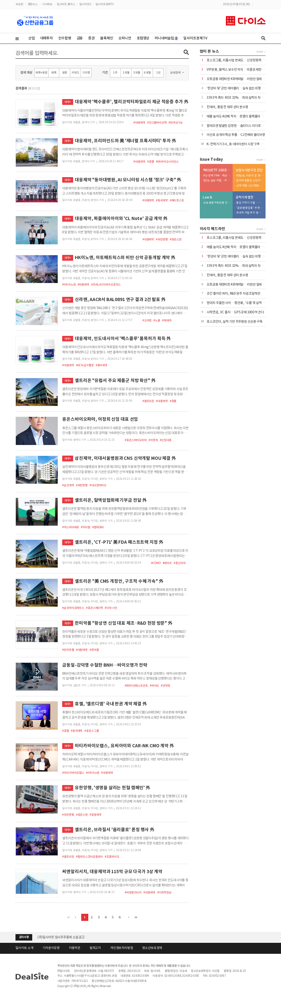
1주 (115, 72)
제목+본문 (41, 72)
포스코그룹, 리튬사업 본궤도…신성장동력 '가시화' (239, 60)
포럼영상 (143, 38)
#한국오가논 (176, 122)
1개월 (126, 72)
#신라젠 (146, 320)
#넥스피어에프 (70, 527)
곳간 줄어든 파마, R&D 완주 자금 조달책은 (233, 293)
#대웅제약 (139, 122)
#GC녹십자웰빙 (85, 365)
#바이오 (154, 685)
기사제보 (47, 4)
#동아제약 (101, 365)
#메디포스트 (177, 200)
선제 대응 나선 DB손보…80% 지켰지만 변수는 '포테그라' (249, 185)
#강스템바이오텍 (157, 122)
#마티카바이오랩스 (73, 772)
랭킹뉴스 (33, 4)
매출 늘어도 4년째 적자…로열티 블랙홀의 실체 (236, 116)
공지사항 (24, 937)
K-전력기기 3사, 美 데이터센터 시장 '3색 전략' (236, 144)
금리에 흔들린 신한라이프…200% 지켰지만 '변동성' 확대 (249, 180)
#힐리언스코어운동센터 (89, 856)
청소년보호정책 (152, 948)
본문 (64, 72)
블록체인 (106, 38)
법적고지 (95, 948)
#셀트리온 (148, 401)
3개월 (136, 72)
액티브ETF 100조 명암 (216, 170)
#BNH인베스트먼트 (136, 685)
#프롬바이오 (112, 856)
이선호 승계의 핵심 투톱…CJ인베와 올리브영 (236, 135)
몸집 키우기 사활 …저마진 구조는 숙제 (249, 202)
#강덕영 (165, 685)
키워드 (75, 72)
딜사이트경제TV (104, 4)
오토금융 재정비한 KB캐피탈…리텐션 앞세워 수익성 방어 (243, 79)
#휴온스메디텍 (94, 608)
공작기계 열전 (244, 197)
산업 (31, 38)
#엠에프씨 (98, 527)
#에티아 (167, 563)
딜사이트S (85, 4)
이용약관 (74, 948)
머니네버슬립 (166, 38)
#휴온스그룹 (91, 730)
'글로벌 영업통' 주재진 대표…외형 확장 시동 (249, 208)
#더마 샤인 (111, 608)
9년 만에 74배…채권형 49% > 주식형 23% (216, 175)
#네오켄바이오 (98, 485)
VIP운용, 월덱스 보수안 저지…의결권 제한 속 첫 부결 (241, 69)
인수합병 (64, 38)
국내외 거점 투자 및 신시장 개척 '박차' (249, 212)
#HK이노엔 (68, 284)
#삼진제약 (68, 485)
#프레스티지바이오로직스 (106, 284)
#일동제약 (95, 814)
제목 (53, 72)
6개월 (147, 72)
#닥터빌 (85, 527)
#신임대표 (165, 440)
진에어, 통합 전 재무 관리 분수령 (227, 107)
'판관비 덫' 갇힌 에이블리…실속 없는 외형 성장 (237, 88)
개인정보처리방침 (121, 948)
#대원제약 (82, 649)
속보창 (19, 4)
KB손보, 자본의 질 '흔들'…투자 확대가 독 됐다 (249, 175)
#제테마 (166, 320)
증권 (91, 38)
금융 (80, 38)
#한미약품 (68, 649)
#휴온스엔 (175, 239)
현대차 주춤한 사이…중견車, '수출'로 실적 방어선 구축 (242, 303)
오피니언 (124, 38)
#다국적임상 (164, 892)
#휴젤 (150, 161)
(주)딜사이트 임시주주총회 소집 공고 (60, 937)
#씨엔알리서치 (133, 892)
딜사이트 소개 (24, 948)
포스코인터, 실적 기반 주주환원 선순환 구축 (234, 321)
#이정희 (153, 440)
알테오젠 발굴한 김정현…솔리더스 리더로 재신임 (238, 126)
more (259, 51)
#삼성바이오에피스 (73, 608)
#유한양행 (162, 239)
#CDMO (155, 563)
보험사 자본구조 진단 (249, 170)
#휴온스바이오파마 (136, 440)
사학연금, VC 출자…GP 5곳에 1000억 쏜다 (235, 312)
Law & (207, 197)
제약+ (67, 102)
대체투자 (46, 38)
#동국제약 (162, 200)
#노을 (156, 320)
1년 (158, 72)
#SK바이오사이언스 (167, 161)
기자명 (86, 72)
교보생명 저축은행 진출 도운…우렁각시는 (216, 202)
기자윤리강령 (51, 948)
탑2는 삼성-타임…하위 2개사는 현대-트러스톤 (216, 180)
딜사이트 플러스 (66, 4)
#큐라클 (94, 649)
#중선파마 (179, 563)
